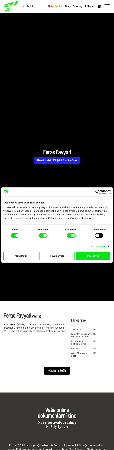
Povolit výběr (57, 256)
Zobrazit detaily (96, 246)
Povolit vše (93, 256)
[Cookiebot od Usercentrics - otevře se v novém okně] (98, 192)
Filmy (67, 6)
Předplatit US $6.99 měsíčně (57, 160)
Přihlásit (89, 6)
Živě (50, 6)
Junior (58, 6)
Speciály (78, 6)
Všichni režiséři (57, 370)
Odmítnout (21, 256)
